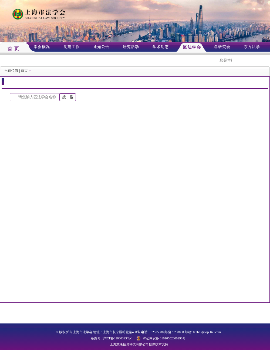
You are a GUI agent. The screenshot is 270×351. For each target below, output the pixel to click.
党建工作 (71, 47)
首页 (24, 71)
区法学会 (192, 47)
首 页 (13, 48)
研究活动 (131, 47)
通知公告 (101, 47)
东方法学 (252, 47)
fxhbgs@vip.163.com (207, 332)
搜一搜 (67, 97)
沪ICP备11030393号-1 (118, 338)
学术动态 (161, 47)
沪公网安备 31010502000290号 (164, 338)
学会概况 (42, 47)
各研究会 (222, 47)
